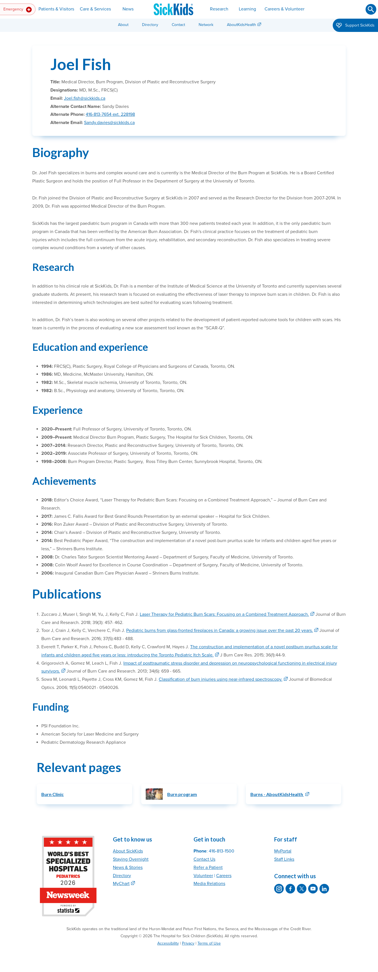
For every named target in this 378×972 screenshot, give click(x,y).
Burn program (182, 794)
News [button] (128, 9)
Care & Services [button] (95, 9)
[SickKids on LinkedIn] (324, 888)
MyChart (121, 883)
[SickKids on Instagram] (279, 888)
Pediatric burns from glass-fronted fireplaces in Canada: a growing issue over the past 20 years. (219, 630)
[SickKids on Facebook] (290, 888)
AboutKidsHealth (241, 24)
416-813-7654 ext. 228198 (110, 114)
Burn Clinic (52, 794)
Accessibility (168, 943)
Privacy (188, 943)
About (123, 24)
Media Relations (209, 883)
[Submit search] (371, 9)
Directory (150, 24)
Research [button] (219, 9)
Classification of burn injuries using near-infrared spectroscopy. (220, 679)
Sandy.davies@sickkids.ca (109, 122)
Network (206, 24)
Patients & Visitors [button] (56, 9)
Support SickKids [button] (355, 26)
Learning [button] (247, 9)
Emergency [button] (17, 9)
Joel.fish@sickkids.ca (84, 98)
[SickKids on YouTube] (313, 888)
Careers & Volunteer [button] (284, 9)
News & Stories (128, 867)
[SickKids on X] (301, 888)
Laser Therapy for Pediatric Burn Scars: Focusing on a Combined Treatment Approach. (224, 614)
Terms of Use (209, 943)
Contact (178, 24)
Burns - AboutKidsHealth (277, 794)
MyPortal (282, 851)
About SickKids (128, 851)
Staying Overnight (131, 859)
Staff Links (284, 859)
